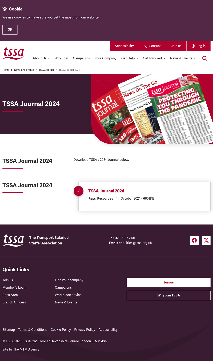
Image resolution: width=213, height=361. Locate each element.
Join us (176, 46)
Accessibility (124, 46)
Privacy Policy (84, 330)
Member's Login (14, 288)
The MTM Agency (26, 349)
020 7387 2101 (125, 238)
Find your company (69, 280)
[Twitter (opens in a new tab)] (206, 240)
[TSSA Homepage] (13, 53)
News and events (24, 70)
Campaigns (81, 58)
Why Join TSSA (168, 295)
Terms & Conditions (32, 330)
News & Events (66, 302)
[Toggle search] (205, 58)
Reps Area (10, 295)
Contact (152, 46)
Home (5, 70)
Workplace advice (68, 295)
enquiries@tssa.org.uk (135, 243)
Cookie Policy (61, 330)
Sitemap (8, 330)
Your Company (105, 58)
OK (10, 30)
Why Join (61, 58)
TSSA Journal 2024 (69, 70)
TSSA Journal (46, 70)
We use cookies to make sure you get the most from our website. (51, 17)
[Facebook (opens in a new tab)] (194, 240)
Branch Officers (14, 302)
